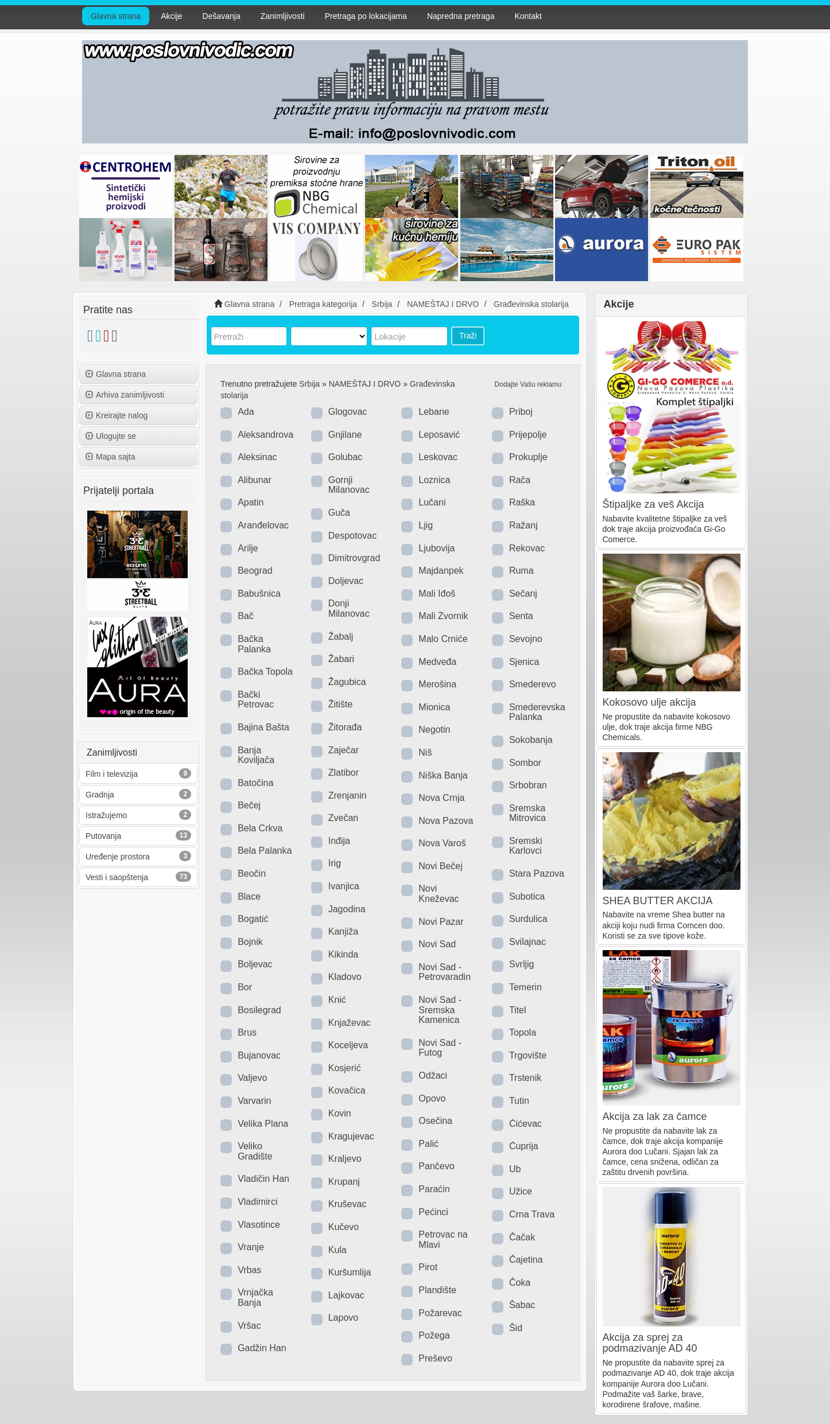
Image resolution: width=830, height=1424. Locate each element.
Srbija (309, 383)
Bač (246, 616)
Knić (337, 1000)
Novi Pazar (440, 922)
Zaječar (343, 750)
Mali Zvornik (443, 616)
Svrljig (521, 964)
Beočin (252, 873)
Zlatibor (343, 772)
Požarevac (440, 1313)
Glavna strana (116, 16)
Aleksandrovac (268, 434)
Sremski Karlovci (525, 846)
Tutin (519, 1101)
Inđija (339, 841)
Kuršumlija (349, 1272)
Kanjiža (343, 931)
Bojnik (250, 942)
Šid (515, 1328)
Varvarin (254, 1101)
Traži (468, 335)
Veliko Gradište (255, 1151)
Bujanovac (259, 1055)
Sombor (525, 763)
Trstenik (525, 1078)
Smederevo (532, 684)
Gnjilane (345, 434)
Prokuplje (528, 457)
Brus (247, 1032)
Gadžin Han (262, 1348)
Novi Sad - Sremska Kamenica (439, 1010)
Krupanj (344, 1181)
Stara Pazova (536, 873)
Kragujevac (351, 1136)
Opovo (431, 1098)
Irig (334, 863)
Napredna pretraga (461, 16)
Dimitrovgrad (354, 558)
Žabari (341, 659)
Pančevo (436, 1166)
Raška (522, 502)
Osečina (435, 1121)
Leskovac (437, 457)
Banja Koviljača (256, 755)
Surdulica (528, 919)
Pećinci (433, 1212)
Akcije (171, 16)
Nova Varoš (442, 843)
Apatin (250, 502)
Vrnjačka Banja (255, 1297)
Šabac (522, 1305)
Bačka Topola (265, 671)
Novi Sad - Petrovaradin (444, 972)
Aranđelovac (263, 525)
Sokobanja (531, 740)
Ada (246, 412)
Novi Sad (437, 944)
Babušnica (259, 593)
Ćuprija (523, 1146)
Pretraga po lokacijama (366, 16)
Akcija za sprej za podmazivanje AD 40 (650, 1343)
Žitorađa (345, 727)
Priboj (521, 412)
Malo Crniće (442, 639)
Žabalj (341, 636)
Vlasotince (259, 1225)
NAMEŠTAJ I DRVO (365, 383)
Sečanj (523, 593)
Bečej (249, 805)
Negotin (434, 729)
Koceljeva (348, 1045)
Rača (519, 480)
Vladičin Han (263, 1179)
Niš (425, 752)
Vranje (251, 1247)
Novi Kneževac (438, 894)
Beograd (255, 570)
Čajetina (526, 1260)
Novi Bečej (440, 866)
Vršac (249, 1325)
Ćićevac (525, 1124)
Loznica (434, 480)
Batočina (255, 783)
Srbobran (528, 785)
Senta (521, 616)
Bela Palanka (265, 850)
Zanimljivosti (283, 16)
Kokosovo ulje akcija (649, 702)
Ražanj (523, 525)
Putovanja (103, 836)
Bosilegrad (259, 1010)
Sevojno (525, 639)
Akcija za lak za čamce (655, 1116)
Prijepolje (528, 434)
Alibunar (255, 480)
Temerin (525, 987)
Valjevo (252, 1078)
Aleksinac (257, 457)
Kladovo (345, 977)
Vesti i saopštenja (117, 877)
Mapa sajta (110, 456)
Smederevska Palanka (537, 712)
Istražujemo (106, 815)
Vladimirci (257, 1202)
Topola (522, 1032)
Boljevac (255, 964)
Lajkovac (346, 1295)
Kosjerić (344, 1068)
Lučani (431, 502)
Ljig (425, 525)
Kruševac (347, 1204)
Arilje (248, 548)
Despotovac (352, 535)
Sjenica (524, 662)
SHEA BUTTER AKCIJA (658, 900)
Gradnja (100, 794)
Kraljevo (345, 1159)
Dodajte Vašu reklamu (527, 384)
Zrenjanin (347, 795)
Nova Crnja (441, 798)
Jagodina (347, 909)
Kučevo (343, 1227)
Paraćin (433, 1189)
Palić (428, 1144)
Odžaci (432, 1075)
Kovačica (347, 1090)
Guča (339, 513)
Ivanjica (343, 886)
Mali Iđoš (436, 593)
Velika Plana (263, 1124)
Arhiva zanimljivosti (125, 394)
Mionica (434, 707)
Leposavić (439, 434)
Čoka (519, 1282)
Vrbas (249, 1270)
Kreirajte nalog (117, 415)
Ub (515, 1169)
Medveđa (437, 662)
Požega (433, 1335)
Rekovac (527, 548)
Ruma (521, 570)
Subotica (527, 896)
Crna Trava (531, 1214)
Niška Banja (442, 775)
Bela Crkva (260, 828)
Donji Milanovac (349, 608)
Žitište (340, 704)
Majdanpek (440, 570)
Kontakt (527, 16)
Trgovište (527, 1055)
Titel (517, 1010)
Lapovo (343, 1317)
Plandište (437, 1290)
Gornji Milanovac (349, 485)
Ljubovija (436, 548)
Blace (249, 896)
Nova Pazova (445, 821)
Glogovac (347, 412)
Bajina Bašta (263, 727)
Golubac (345, 457)
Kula (337, 1250)
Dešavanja (222, 16)
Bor (245, 987)
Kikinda (343, 954)
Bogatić (253, 919)
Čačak (522, 1237)
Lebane (433, 412)
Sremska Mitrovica (527, 813)
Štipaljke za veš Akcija (653, 504)
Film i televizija (112, 774)
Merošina (437, 684)
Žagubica (347, 682)
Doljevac (345, 581)
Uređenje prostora (118, 856)
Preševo (435, 1358)
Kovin (339, 1113)
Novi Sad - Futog (439, 1048)
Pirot (427, 1267)
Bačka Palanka (254, 644)
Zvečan (343, 818)
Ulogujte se (111, 436)
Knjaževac (349, 1023)
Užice (520, 1191)
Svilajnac (527, 942)
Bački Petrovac (256, 700)
